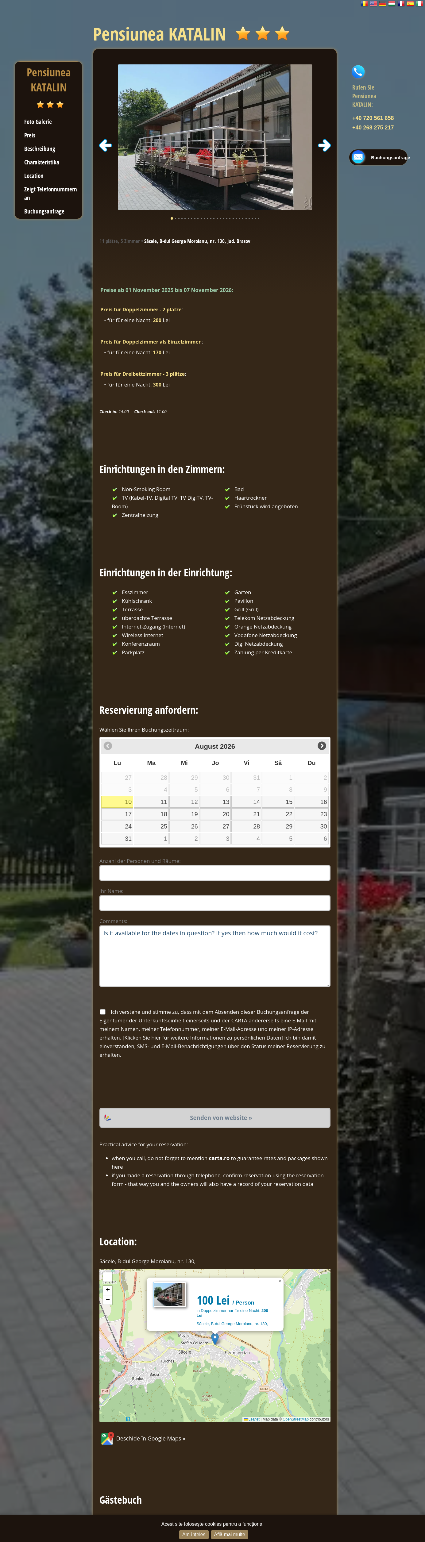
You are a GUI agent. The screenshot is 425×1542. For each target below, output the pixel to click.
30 (323, 826)
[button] (215, 1339)
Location (34, 175)
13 (225, 801)
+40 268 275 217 (373, 128)
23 (323, 814)
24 (128, 826)
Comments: (113, 921)
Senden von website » (221, 1117)
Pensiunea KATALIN (49, 80)
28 (256, 826)
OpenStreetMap (296, 1419)
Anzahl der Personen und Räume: (140, 860)
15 (289, 801)
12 (194, 801)
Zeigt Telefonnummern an (50, 193)
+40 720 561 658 (373, 118)
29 (289, 826)
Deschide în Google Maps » (142, 1438)
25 (163, 826)
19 (194, 814)
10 (128, 801)
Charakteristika (41, 162)
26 (194, 826)
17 (128, 814)
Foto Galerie (38, 121)
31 (128, 838)
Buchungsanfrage (44, 211)
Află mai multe (229, 1534)
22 (289, 814)
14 (256, 801)
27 (225, 826)
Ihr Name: (111, 890)
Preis (29, 135)
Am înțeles (194, 1534)
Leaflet (252, 1419)
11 (163, 801)
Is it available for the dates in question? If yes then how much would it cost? (214, 956)
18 (163, 814)
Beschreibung (39, 148)
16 (323, 801)
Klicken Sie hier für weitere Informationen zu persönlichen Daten (202, 1037)
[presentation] (146, 1083)
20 (225, 814)
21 (256, 814)
